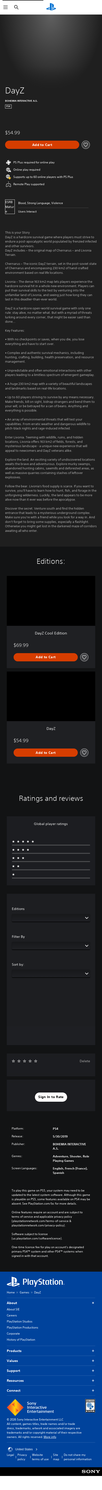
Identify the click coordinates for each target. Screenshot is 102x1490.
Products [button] (51, 1351)
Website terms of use (40, 1457)
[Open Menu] (5, 7)
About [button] (51, 1303)
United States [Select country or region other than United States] (23, 1449)
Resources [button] (51, 1380)
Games (24, 1292)
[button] (51, 1097)
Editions (18, 909)
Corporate (13, 1333)
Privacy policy (22, 1457)
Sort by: (18, 964)
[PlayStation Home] (51, 7)
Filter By (18, 936)
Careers (12, 1315)
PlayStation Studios (19, 1321)
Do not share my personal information (78, 1457)
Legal (10, 1455)
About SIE (13, 1309)
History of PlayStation (21, 1339)
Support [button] (51, 1370)
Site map (56, 1457)
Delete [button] (85, 1061)
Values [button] (51, 1361)
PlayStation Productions (22, 1327)
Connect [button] (51, 1390)
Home (11, 1292)
